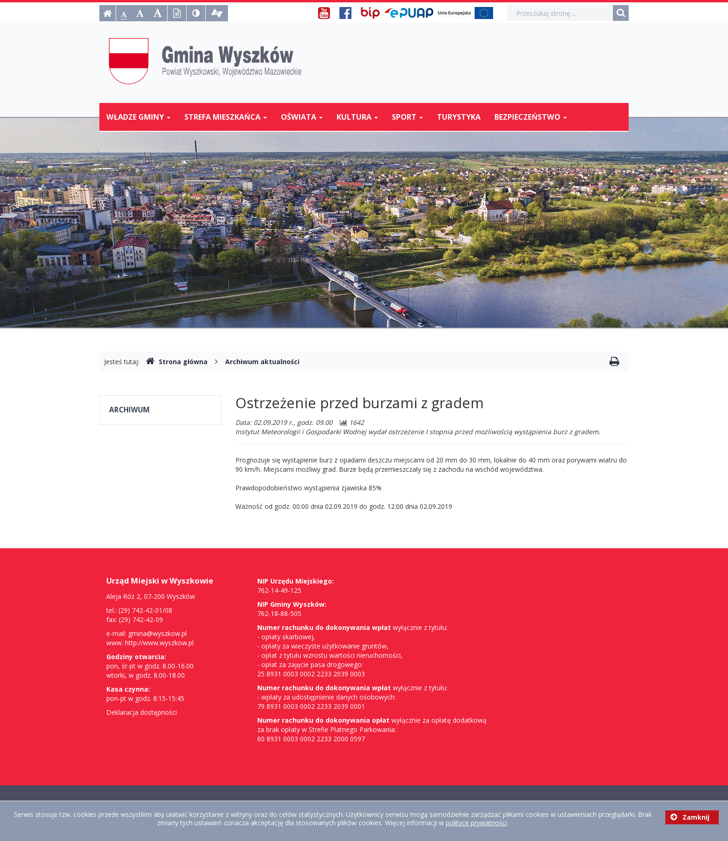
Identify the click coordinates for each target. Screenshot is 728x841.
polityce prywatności (476, 822)
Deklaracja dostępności (141, 712)
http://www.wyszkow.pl (159, 642)
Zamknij (689, 817)
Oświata (302, 117)
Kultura (357, 117)
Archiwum (129, 410)
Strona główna (177, 361)
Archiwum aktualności (262, 361)
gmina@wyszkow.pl (157, 633)
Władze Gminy (138, 117)
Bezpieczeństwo (530, 117)
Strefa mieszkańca (225, 117)
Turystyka (459, 117)
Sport (407, 117)
